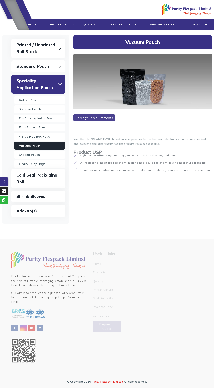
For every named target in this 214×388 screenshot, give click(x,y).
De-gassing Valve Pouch (37, 118)
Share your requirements (94, 118)
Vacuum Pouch (30, 146)
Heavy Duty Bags (32, 164)
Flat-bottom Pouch (33, 127)
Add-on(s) (26, 210)
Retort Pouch (28, 100)
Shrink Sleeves (30, 196)
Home (32, 24)
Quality (89, 24)
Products (58, 24)
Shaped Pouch (29, 155)
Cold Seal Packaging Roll (36, 178)
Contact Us (198, 24)
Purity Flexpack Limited (107, 381)
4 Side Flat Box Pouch (35, 136)
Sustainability (162, 24)
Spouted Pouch (30, 109)
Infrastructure (123, 24)
